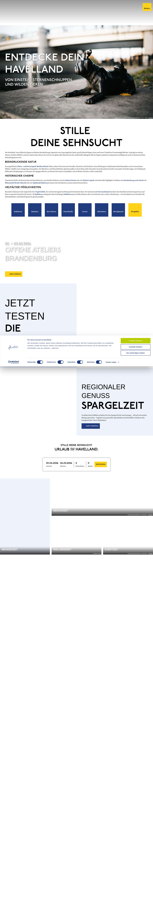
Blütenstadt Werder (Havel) (15, 188)
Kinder (90, 472)
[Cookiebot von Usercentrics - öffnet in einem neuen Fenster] (13, 26)
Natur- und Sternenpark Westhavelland (33, 172)
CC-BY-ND (150, 123)
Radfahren (39, 200)
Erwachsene (80, 472)
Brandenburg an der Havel (134, 186)
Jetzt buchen (100, 470)
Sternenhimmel (104, 197)
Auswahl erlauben (135, 11)
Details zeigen (111, 27)
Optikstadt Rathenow (41, 188)
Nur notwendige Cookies (135, 17)
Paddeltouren (68, 200)
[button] (18, 215)
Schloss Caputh (88, 186)
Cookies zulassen (135, 5)
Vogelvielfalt (40, 197)
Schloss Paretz (70, 186)
